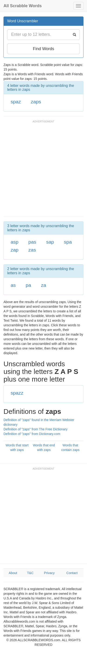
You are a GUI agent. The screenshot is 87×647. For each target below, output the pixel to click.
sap (50, 242)
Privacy (49, 573)
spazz (17, 392)
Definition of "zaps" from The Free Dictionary (35, 429)
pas (32, 242)
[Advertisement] (43, 170)
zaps (36, 101)
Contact (71, 573)
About (13, 573)
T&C (30, 573)
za (43, 285)
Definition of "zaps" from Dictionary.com (31, 434)
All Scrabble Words (22, 5)
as (13, 285)
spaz (16, 101)
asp (15, 242)
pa (28, 285)
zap (15, 249)
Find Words (43, 48)
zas (32, 249)
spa (68, 242)
